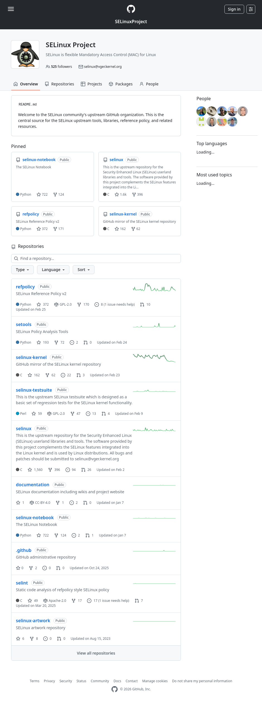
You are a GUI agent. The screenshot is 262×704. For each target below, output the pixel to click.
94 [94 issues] (71, 469)
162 (120, 228)
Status (81, 681)
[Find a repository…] (96, 258)
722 (42, 194)
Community (100, 681)
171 (58, 228)
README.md (28, 105)
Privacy (49, 681)
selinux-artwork (33, 620)
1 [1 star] (20, 502)
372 (42, 228)
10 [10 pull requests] (145, 304)
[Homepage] (131, 9)
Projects (91, 84)
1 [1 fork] (59, 502)
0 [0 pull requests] (87, 342)
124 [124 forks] (60, 535)
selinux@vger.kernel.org (103, 66)
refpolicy (25, 287)
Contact (132, 681)
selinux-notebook (35, 517)
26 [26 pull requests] (86, 469)
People (149, 84)
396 (137, 194)
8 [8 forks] (34, 638)
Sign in (234, 9)
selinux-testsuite (34, 390)
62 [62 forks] (50, 375)
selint (22, 583)
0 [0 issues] (46, 568)
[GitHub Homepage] (114, 689)
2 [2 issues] (74, 342)
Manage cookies (155, 681)
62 (135, 228)
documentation (32, 485)
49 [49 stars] (33, 600)
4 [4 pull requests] (105, 413)
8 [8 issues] (98, 304)
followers (61, 66)
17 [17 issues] (92, 600)
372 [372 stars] (43, 304)
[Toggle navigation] (11, 9)
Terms (35, 681)
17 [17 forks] (76, 600)
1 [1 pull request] (89, 535)
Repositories (59, 84)
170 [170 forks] (83, 304)
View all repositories (96, 653)
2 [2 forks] (33, 568)
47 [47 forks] (75, 413)
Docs (117, 681)
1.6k (120, 194)
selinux (23, 428)
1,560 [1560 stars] (35, 469)
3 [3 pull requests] (80, 375)
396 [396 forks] (54, 469)
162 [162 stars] (34, 375)
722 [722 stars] (43, 535)
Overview (25, 84)
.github (23, 550)
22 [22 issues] (66, 375)
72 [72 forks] (59, 342)
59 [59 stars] (36, 413)
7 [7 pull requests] (139, 600)
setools (23, 324)
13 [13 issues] (91, 413)
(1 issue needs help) (119, 304)
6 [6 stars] (20, 638)
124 (58, 194)
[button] (22, 269)
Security (65, 681)
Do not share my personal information (202, 681)
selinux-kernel (31, 357)
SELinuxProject (131, 21)
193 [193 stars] (43, 342)
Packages (121, 84)
